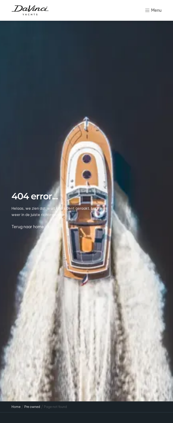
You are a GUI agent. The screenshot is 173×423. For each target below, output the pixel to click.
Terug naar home (30, 226)
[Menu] (147, 10)
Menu (153, 10)
